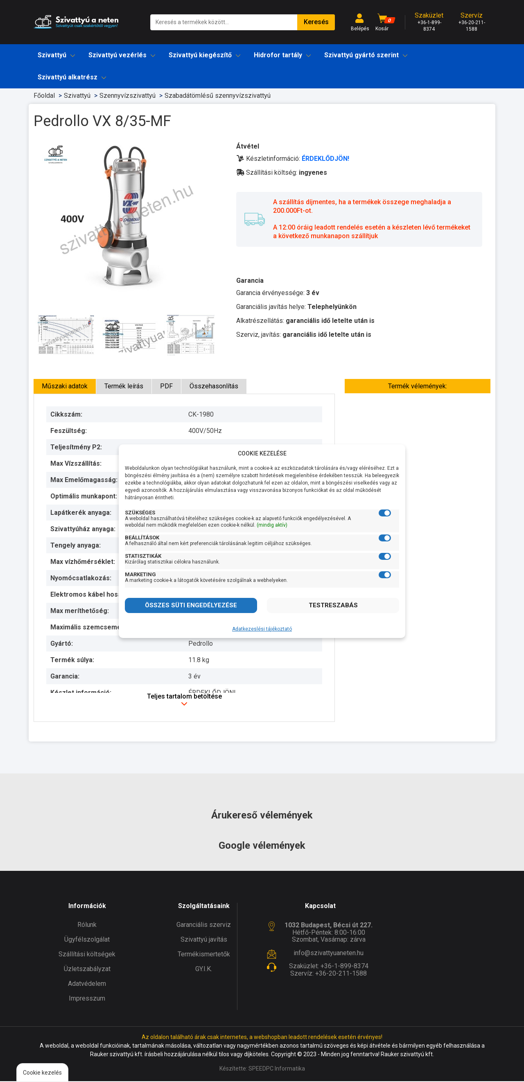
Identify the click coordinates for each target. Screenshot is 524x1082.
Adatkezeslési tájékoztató (262, 629)
